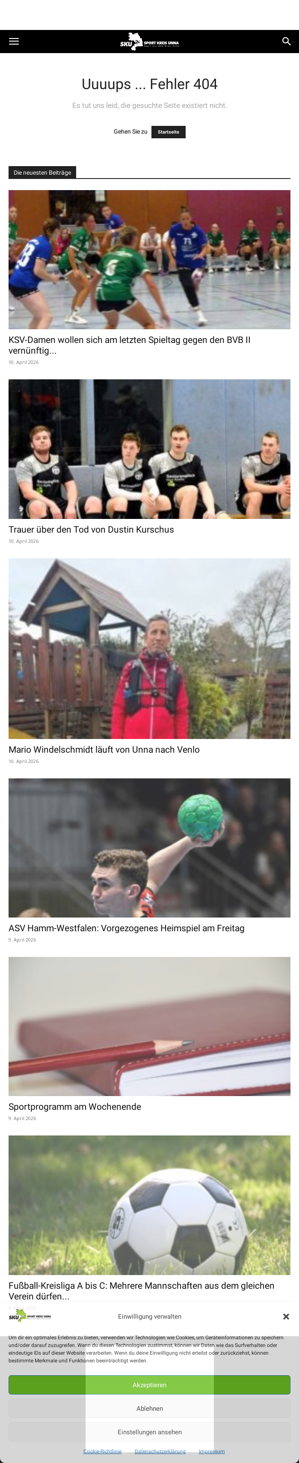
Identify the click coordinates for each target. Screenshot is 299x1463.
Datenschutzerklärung (160, 1451)
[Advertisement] (149, 15)
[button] (286, 1316)
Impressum (212, 1451)
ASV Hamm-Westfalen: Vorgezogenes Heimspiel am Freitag (127, 928)
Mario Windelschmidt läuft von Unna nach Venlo (104, 750)
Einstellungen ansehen (150, 1432)
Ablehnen (149, 1408)
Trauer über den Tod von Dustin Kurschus (91, 529)
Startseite (168, 132)
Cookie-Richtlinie (102, 1451)
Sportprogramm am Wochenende (75, 1107)
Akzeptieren (149, 1385)
